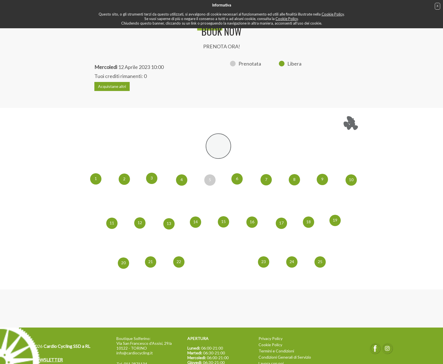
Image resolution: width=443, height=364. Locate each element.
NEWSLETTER (47, 359)
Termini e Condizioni (276, 350)
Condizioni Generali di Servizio (285, 357)
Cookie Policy (333, 14)
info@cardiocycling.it (134, 352)
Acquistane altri (112, 86)
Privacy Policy (271, 338)
